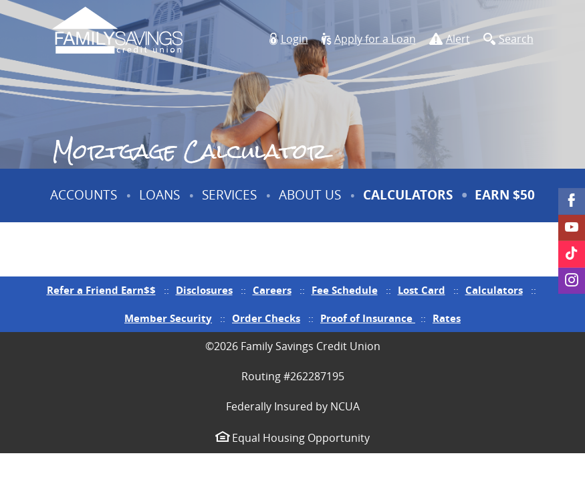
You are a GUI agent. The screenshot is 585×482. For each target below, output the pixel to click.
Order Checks (266, 318)
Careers (272, 290)
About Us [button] (310, 195)
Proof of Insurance (367, 318)
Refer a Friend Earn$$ (101, 290)
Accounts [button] (83, 195)
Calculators (408, 195)
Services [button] (229, 195)
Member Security (168, 318)
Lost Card (421, 290)
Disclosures (204, 290)
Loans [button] (159, 195)
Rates (447, 318)
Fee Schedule (345, 290)
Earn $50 (506, 203)
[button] (288, 39)
